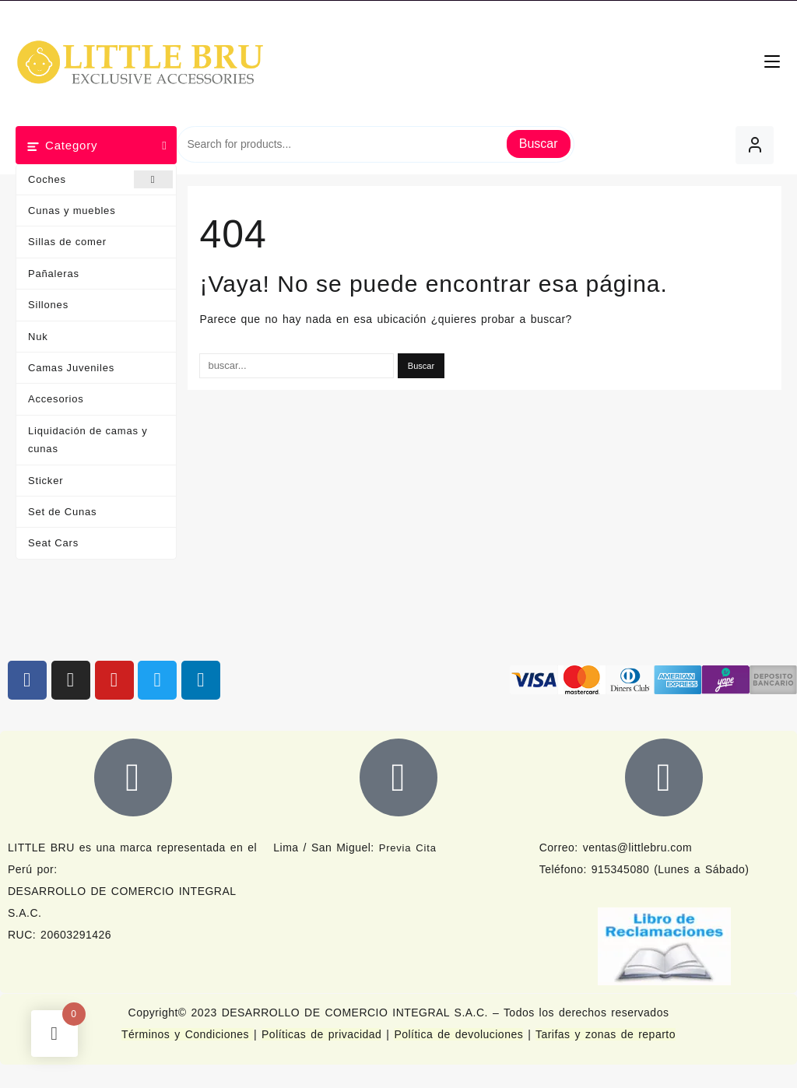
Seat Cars (53, 543)
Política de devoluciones (458, 1034)
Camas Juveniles (71, 368)
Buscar (538, 143)
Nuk (38, 336)
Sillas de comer (67, 241)
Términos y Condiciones (187, 1034)
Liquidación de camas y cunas (87, 440)
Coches (100, 179)
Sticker (45, 480)
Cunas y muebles (71, 210)
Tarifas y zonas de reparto (605, 1034)
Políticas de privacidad (321, 1034)
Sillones (48, 305)
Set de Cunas (62, 512)
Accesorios (56, 399)
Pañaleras (53, 273)
